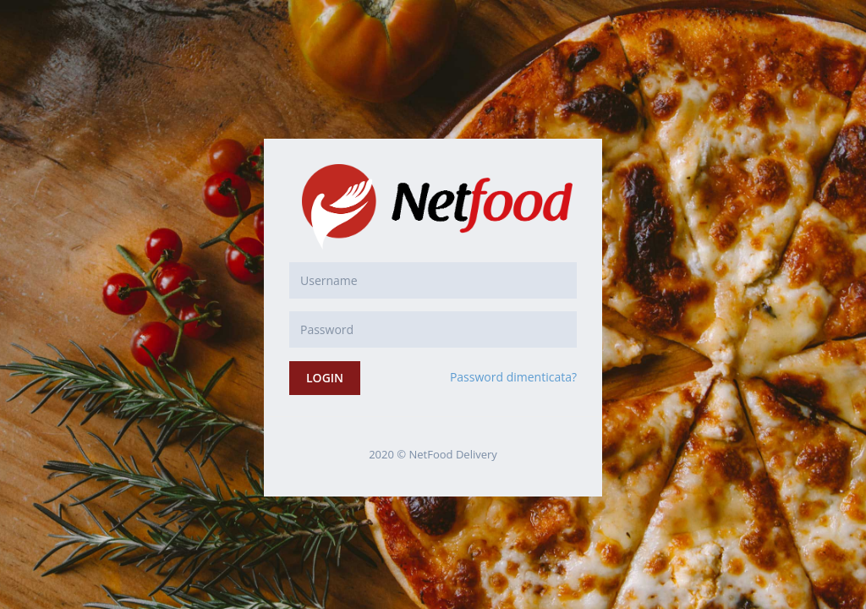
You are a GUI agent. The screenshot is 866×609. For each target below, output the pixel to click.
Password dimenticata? (513, 377)
